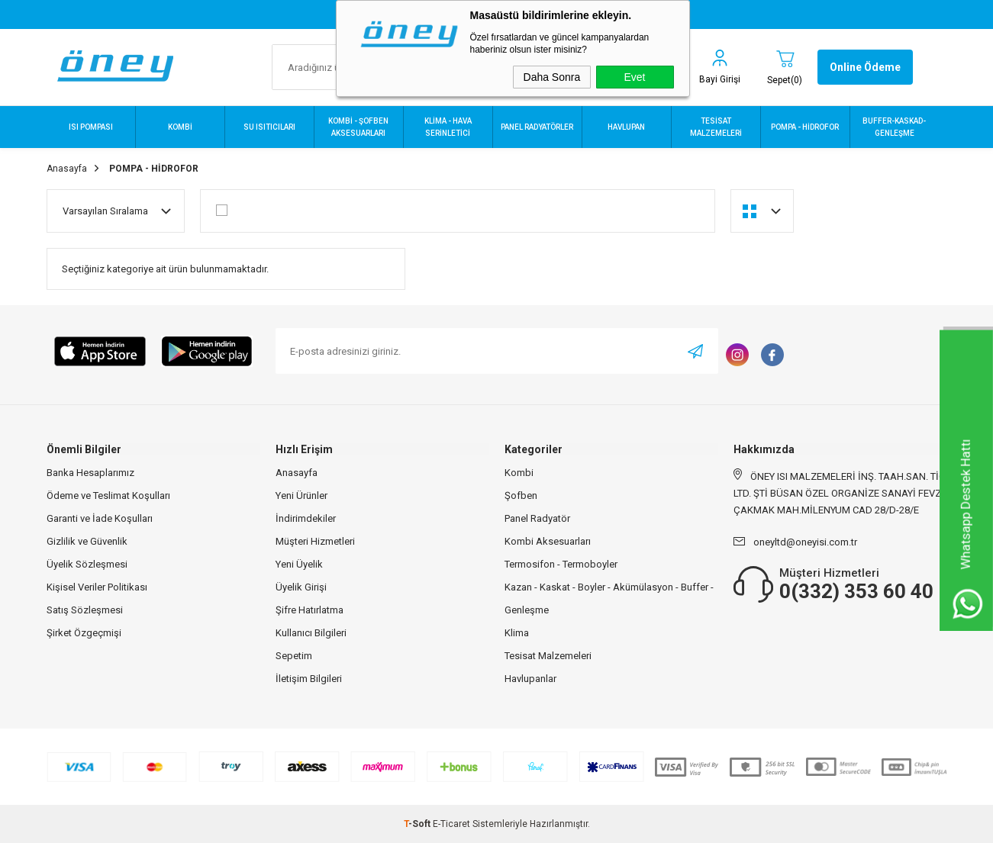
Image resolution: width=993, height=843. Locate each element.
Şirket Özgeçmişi (84, 633)
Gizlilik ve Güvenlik (87, 541)
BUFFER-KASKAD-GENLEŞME (894, 127)
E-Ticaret (451, 824)
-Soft (418, 824)
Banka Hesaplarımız (90, 472)
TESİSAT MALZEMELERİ (716, 127)
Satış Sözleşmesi (85, 610)
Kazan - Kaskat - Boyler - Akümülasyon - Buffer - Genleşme (609, 598)
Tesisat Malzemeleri (548, 655)
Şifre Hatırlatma (309, 610)
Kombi (519, 472)
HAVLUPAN (626, 127)
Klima (517, 633)
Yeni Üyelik (299, 564)
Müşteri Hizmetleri (315, 541)
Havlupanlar (530, 678)
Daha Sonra (552, 77)
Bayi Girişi (719, 79)
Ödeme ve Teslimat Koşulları (108, 495)
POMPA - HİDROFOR (805, 127)
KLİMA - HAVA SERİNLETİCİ (448, 127)
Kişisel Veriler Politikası (97, 587)
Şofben (521, 495)
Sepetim (294, 655)
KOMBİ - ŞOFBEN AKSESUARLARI (358, 127)
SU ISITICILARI (269, 127)
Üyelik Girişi (301, 587)
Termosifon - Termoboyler (561, 564)
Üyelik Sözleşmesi (87, 564)
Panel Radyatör (537, 518)
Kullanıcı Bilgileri (311, 633)
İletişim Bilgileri (309, 678)
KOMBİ (180, 127)
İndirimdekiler (306, 518)
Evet (634, 77)
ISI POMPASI (91, 127)
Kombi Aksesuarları (548, 541)
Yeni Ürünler (301, 495)
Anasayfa (297, 472)
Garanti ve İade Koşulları (100, 518)
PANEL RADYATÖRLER (537, 127)
